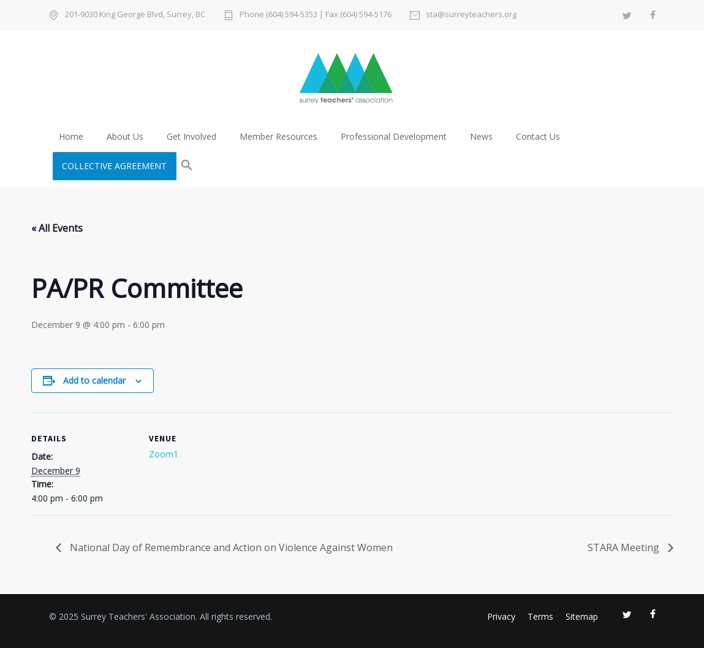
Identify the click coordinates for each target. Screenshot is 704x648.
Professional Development (394, 136)
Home (71, 136)
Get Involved (191, 136)
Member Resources (278, 136)
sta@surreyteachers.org (471, 15)
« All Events (57, 228)
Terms (540, 616)
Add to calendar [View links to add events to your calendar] (94, 380)
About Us (125, 136)
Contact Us (538, 136)
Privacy (501, 616)
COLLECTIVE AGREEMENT (114, 166)
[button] (187, 166)
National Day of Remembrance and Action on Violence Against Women (230, 547)
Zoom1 (163, 454)
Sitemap (582, 616)
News (481, 136)
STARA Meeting (625, 547)
